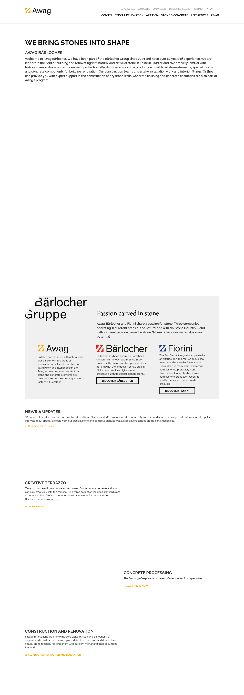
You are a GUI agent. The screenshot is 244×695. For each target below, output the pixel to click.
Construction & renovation (122, 15)
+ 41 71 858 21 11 (127, 9)
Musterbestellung (179, 9)
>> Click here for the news (39, 361)
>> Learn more (34, 421)
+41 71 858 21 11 (35, 643)
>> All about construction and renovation (53, 548)
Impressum (68, 689)
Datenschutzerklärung (41, 689)
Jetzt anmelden (141, 667)
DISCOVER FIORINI (177, 326)
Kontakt (198, 9)
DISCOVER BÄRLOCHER (117, 316)
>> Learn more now (136, 479)
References (199, 15)
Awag (215, 15)
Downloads (159, 9)
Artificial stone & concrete (167, 15)
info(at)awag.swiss (35, 649)
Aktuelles (144, 9)
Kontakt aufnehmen (144, 641)
